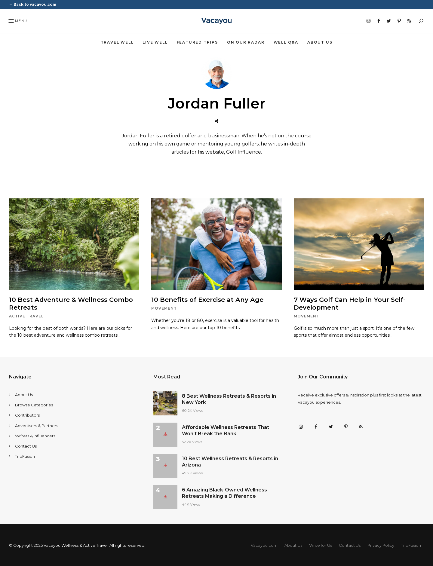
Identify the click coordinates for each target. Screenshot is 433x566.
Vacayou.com (264, 545)
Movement (164, 308)
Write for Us (320, 545)
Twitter (389, 21)
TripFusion (25, 456)
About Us (319, 42)
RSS (409, 21)
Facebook (378, 21)
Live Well (155, 42)
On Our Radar (246, 42)
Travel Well (117, 42)
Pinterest (399, 21)
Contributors (27, 415)
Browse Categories (34, 404)
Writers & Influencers (35, 435)
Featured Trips (197, 42)
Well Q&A (286, 42)
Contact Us (26, 445)
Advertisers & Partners (36, 425)
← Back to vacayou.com (32, 4)
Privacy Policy (380, 545)
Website (216, 121)
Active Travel (26, 316)
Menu (17, 21)
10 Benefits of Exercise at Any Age (208, 299)
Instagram (368, 21)
